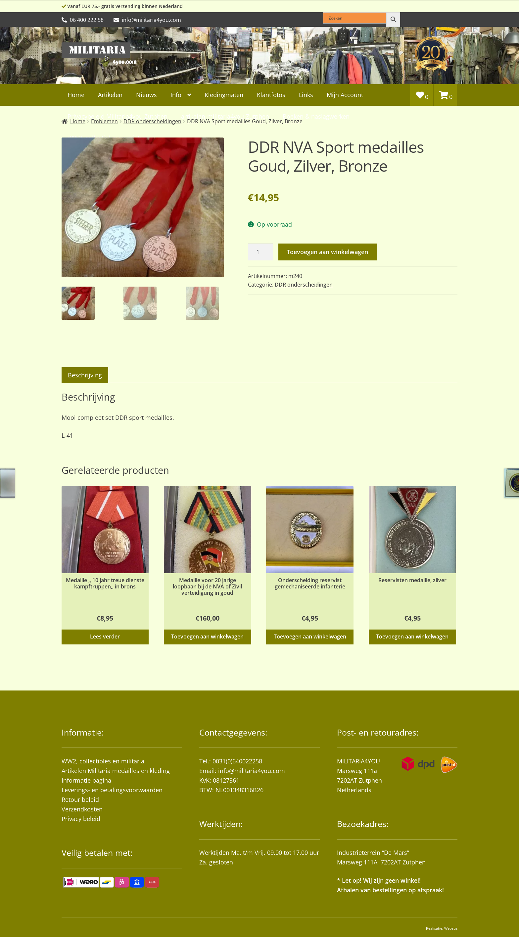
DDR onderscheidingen (304, 284)
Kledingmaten (224, 95)
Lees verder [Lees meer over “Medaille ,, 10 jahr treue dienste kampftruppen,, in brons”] (105, 636)
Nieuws (146, 95)
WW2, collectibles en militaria (103, 761)
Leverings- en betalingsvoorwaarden (112, 790)
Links (306, 95)
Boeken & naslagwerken (316, 116)
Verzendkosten (82, 809)
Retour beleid (80, 800)
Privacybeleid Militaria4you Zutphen (117, 116)
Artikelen (110, 95)
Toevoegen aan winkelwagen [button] (207, 636)
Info (175, 95)
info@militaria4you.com (251, 771)
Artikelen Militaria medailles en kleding (116, 771)
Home (76, 95)
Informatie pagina (86, 781)
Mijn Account (345, 95)
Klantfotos (271, 95)
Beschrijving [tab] (85, 375)
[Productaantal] (260, 252)
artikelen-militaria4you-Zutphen (225, 116)
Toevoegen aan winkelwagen (327, 252)
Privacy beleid (81, 819)
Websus (450, 928)
